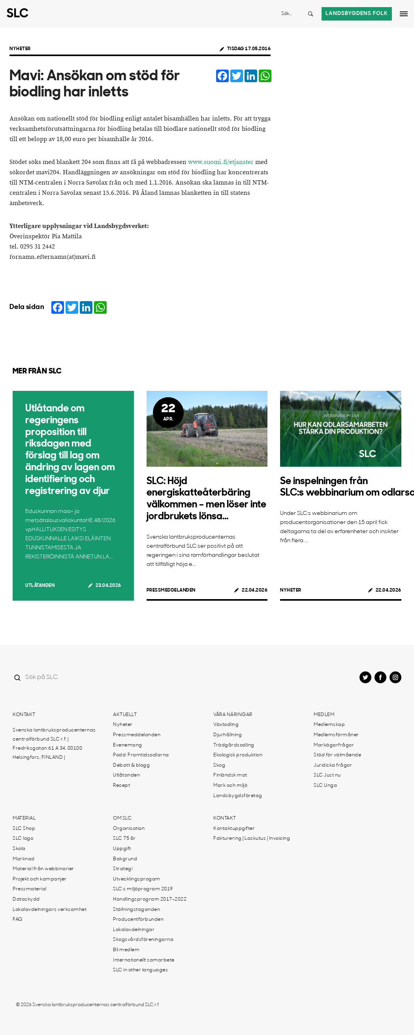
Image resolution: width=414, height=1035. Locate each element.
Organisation (129, 828)
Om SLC (122, 818)
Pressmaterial (30, 889)
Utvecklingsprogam (136, 879)
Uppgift (122, 848)
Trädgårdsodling (233, 745)
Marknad (24, 859)
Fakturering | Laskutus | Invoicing (251, 838)
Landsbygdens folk (357, 14)
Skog (219, 765)
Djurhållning (227, 735)
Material (24, 818)
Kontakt (24, 715)
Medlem (324, 715)
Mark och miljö (230, 785)
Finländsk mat (230, 775)
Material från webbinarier (43, 869)
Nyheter (20, 49)
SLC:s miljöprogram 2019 (143, 889)
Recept (121, 785)
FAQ (18, 919)
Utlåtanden (40, 585)
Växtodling (226, 724)
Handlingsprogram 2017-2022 (149, 899)
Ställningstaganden (136, 909)
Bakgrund (125, 859)
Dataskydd (26, 899)
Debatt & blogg (131, 765)
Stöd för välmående (337, 755)
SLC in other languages (140, 970)
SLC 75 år (124, 838)
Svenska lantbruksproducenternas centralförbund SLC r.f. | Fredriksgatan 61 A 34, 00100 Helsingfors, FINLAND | (54, 744)
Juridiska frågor (333, 765)
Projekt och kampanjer (40, 879)
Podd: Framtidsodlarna (141, 755)
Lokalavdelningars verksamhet (50, 909)
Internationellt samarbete (144, 960)
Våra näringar (232, 715)
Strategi (122, 869)
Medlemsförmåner (336, 735)
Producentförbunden (138, 919)
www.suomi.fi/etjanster (221, 162)
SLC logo (23, 838)
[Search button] (310, 14)
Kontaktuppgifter (234, 828)
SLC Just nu (327, 775)
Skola (19, 848)
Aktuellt (125, 715)
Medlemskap (329, 724)
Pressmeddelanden (171, 590)
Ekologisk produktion (237, 755)
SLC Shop (24, 828)
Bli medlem (126, 950)
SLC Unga (325, 785)
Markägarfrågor (334, 745)
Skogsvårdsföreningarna (143, 939)
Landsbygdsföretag (237, 796)
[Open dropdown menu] (404, 14)
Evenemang (127, 745)
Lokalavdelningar (133, 930)
